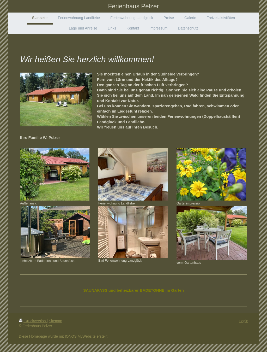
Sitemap (55, 321)
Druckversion (33, 321)
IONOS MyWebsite (80, 336)
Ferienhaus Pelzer (133, 6)
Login (243, 321)
